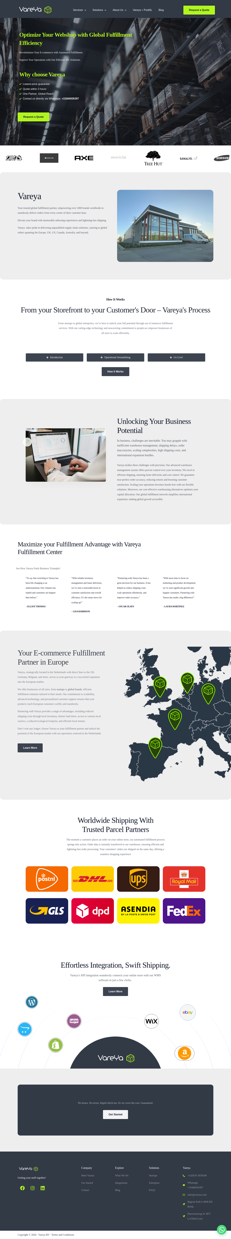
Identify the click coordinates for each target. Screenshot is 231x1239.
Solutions (99, 10)
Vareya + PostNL (142, 10)
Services (79, 10)
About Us (119, 10)
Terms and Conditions (62, 1234)
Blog (161, 10)
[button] (222, 1230)
